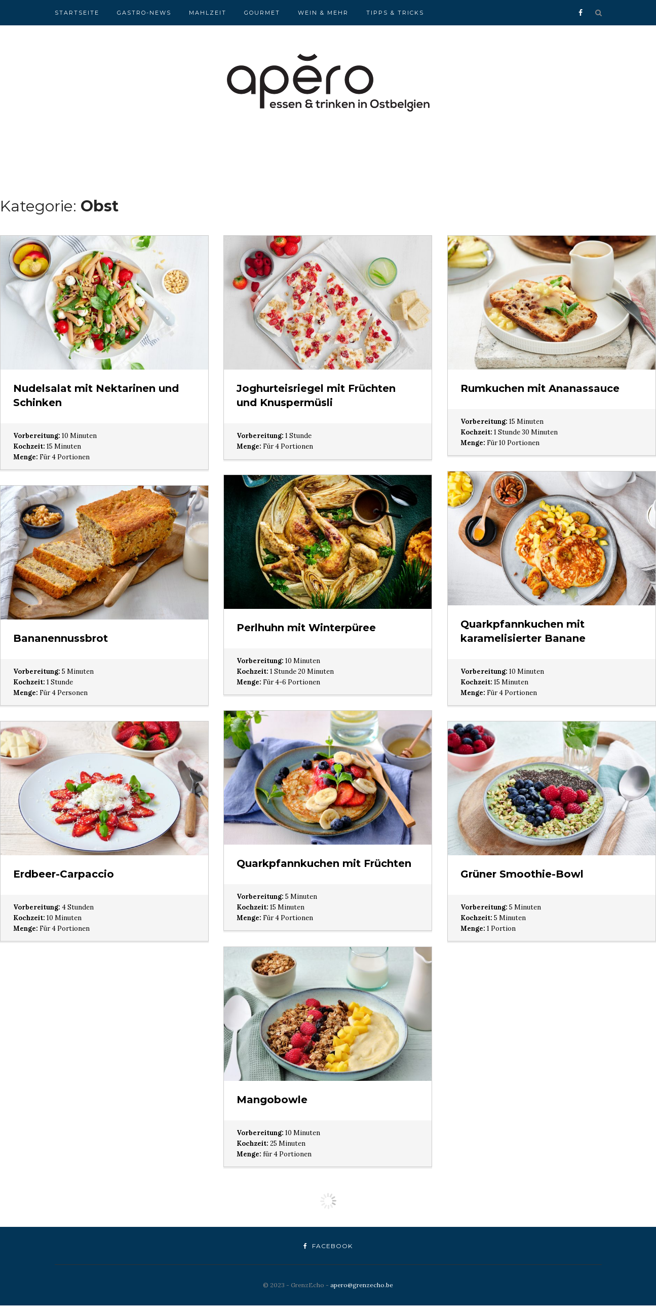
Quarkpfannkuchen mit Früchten (324, 863)
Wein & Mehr (323, 12)
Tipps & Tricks (395, 12)
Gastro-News (144, 12)
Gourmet (262, 12)
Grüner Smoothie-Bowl (522, 874)
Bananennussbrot (60, 638)
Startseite (77, 12)
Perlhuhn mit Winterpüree (306, 628)
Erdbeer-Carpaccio (63, 874)
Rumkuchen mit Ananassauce (540, 388)
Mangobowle (272, 1100)
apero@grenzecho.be (361, 1285)
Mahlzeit (207, 12)
